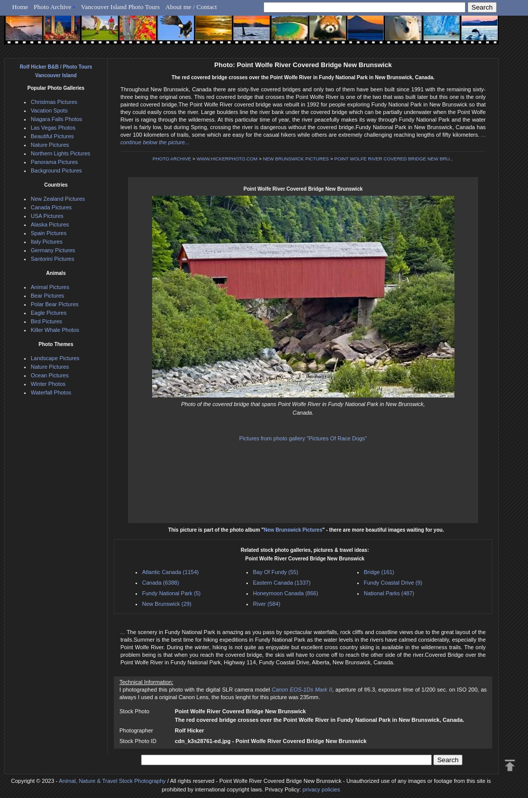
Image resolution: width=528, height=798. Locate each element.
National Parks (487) (389, 593)
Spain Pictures (49, 233)
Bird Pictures (46, 321)
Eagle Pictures (49, 313)
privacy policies (321, 789)
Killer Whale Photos (55, 330)
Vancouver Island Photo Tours (120, 7)
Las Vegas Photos (53, 128)
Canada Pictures (51, 207)
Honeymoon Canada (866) (285, 593)
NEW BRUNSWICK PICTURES (296, 158)
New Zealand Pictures (58, 199)
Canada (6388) (160, 583)
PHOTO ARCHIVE (172, 158)
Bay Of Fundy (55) (275, 572)
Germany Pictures (53, 250)
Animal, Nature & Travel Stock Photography (112, 781)
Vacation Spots (49, 110)
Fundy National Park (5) (171, 593)
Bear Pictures (47, 296)
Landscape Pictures (55, 358)
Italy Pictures (46, 242)
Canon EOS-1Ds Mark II (302, 690)
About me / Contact (191, 7)
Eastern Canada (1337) (281, 583)
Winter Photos (48, 384)
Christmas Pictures (54, 102)
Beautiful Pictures (52, 136)
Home (20, 7)
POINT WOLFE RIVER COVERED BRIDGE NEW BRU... (393, 158)
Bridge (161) (379, 572)
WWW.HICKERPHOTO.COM (226, 158)
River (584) (266, 604)
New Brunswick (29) (166, 604)
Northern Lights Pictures (60, 153)
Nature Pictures (50, 145)
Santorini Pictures (52, 259)
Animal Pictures (50, 287)
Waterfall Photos (51, 392)
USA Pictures (47, 216)
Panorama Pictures (54, 162)
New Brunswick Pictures (293, 530)
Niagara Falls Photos (56, 119)
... (123, 632)
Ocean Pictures (50, 375)
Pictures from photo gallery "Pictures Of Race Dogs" (303, 438)
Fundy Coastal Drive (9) (393, 583)
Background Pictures (56, 170)
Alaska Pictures (50, 224)
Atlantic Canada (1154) (170, 572)
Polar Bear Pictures (55, 304)
